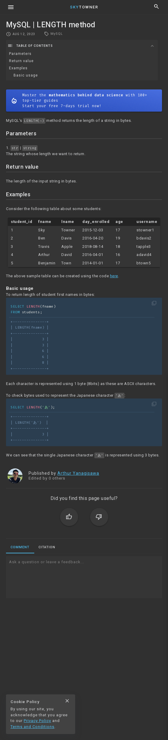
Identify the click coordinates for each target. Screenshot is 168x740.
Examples (18, 68)
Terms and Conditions (32, 726)
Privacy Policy (37, 720)
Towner (84, 7)
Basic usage (26, 75)
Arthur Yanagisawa (78, 473)
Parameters (20, 54)
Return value (21, 61)
